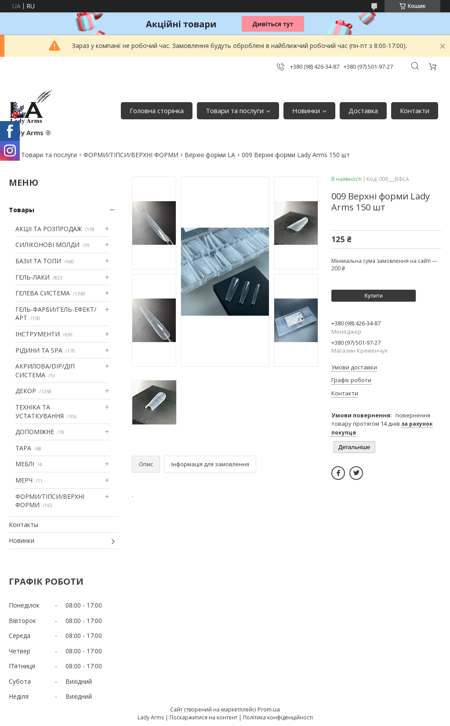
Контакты (23, 524)
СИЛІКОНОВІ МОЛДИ (47, 244)
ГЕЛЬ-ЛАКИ (32, 277)
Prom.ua (269, 709)
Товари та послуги (235, 110)
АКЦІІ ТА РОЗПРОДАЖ (48, 229)
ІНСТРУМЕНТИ (37, 334)
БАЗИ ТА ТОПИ (38, 261)
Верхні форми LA (210, 155)
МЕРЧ (24, 480)
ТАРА (23, 448)
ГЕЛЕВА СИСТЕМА (42, 293)
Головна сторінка (157, 110)
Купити (373, 295)
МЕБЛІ (24, 464)
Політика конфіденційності (278, 717)
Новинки (306, 110)
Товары (21, 210)
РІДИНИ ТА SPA (38, 350)
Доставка (363, 110)
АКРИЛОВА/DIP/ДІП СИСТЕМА (45, 370)
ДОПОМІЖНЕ (34, 431)
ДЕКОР (25, 391)
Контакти (414, 110)
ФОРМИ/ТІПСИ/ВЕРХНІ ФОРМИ (130, 155)
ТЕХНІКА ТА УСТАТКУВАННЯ (39, 411)
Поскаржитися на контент (203, 717)
